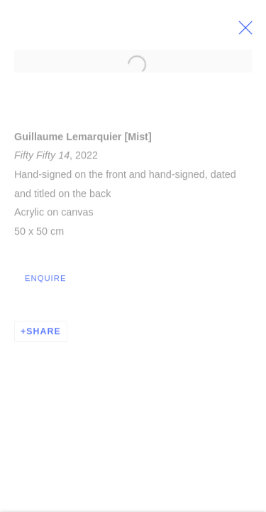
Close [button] (251, 32)
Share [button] (43, 334)
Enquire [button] (45, 281)
